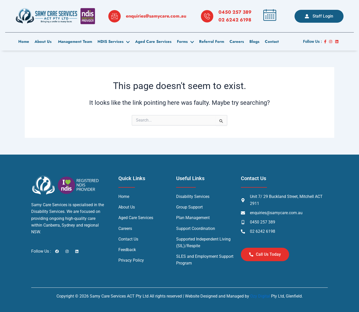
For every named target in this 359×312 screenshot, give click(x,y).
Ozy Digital (260, 296)
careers (235, 41)
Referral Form (210, 41)
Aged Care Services (152, 41)
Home (23, 41)
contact (270, 41)
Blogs (253, 41)
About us (42, 41)
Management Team (74, 41)
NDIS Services (113, 41)
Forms (184, 41)
